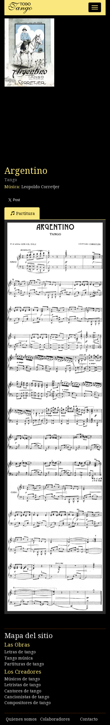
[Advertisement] (48, 126)
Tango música (18, 658)
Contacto (89, 719)
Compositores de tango (27, 702)
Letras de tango (20, 652)
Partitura (23, 213)
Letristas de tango (22, 684)
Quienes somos (21, 719)
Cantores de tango (22, 691)
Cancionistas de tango (26, 696)
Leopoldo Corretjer (40, 186)
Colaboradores (55, 719)
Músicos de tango (22, 679)
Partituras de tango (24, 664)
